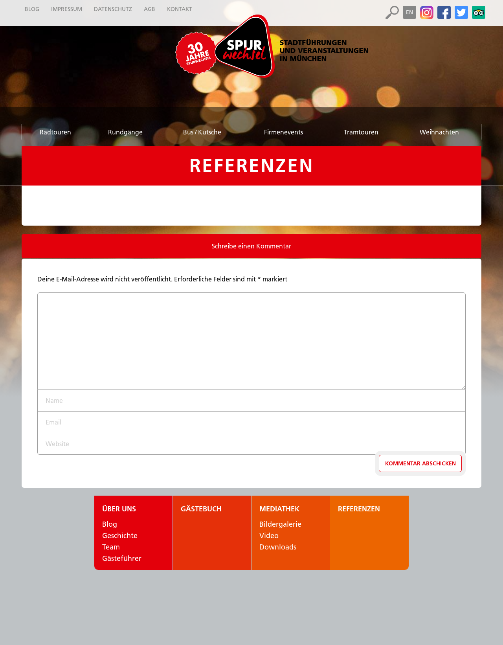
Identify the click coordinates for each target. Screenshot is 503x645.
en (409, 12)
